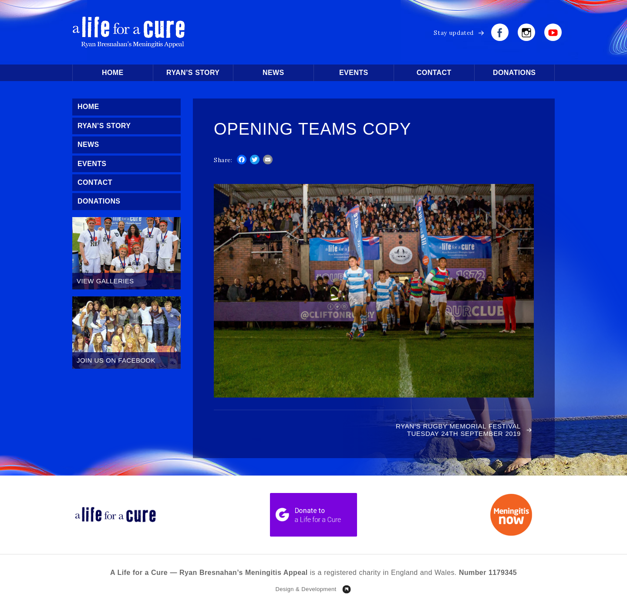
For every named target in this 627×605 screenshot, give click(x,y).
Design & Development (305, 589)
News (273, 72)
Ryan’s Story (192, 72)
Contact (434, 72)
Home (113, 72)
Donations (514, 72)
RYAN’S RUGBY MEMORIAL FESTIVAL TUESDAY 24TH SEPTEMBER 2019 (458, 429)
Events (353, 72)
